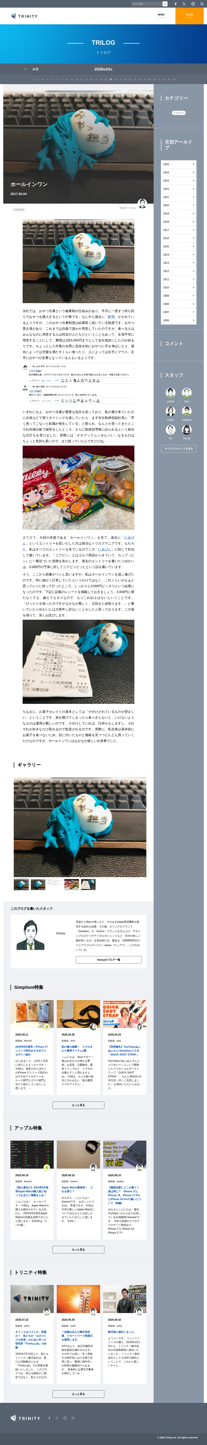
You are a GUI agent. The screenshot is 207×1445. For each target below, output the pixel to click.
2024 (166, 172)
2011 (166, 279)
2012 (166, 271)
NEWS (161, 16)
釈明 (111, 317)
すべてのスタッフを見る (178, 449)
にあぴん (104, 549)
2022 (166, 189)
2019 (166, 214)
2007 (166, 312)
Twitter (184, 4)
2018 (166, 222)
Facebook (175, 3)
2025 (166, 164)
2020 (166, 205)
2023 (166, 181)
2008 (166, 304)
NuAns (100, 931)
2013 (166, 263)
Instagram (193, 4)
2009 (166, 296)
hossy (132, 208)
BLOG (189, 16)
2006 (166, 320)
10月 (35, 69)
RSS (202, 3)
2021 (166, 197)
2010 (166, 287)
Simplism (83, 931)
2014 (166, 255)
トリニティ (19, 210)
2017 (166, 230)
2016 (166, 238)
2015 (166, 246)
